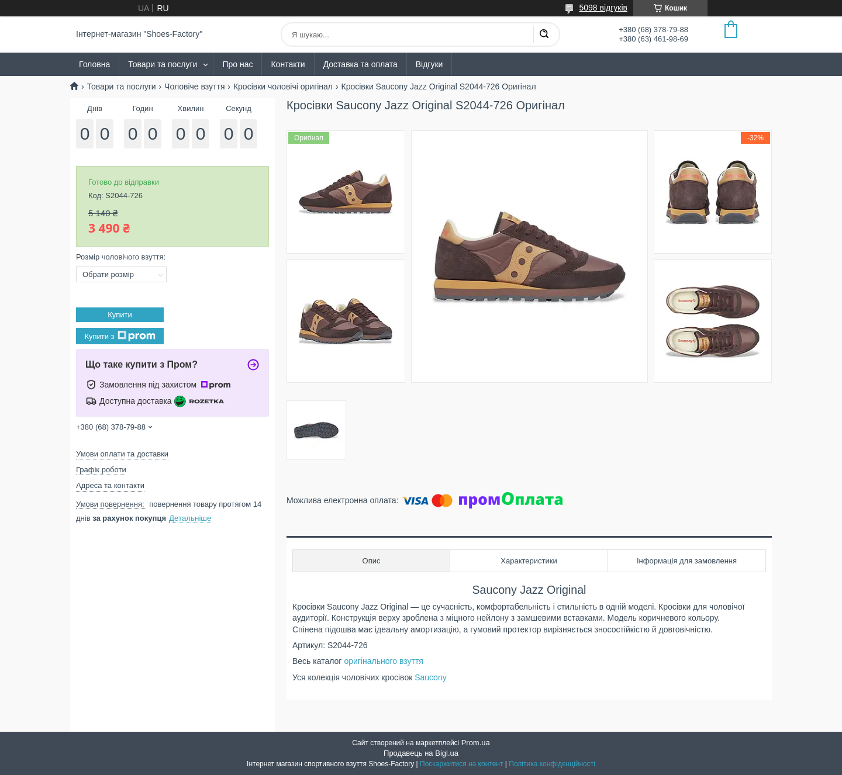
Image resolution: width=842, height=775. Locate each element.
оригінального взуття (383, 661)
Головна (94, 64)
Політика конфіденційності (552, 764)
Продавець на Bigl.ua (421, 753)
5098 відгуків (603, 7)
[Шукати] (543, 34)
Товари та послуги (162, 64)
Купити (120, 314)
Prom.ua (475, 742)
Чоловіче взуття (194, 86)
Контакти (288, 64)
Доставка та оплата (360, 64)
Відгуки (429, 64)
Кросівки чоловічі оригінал (283, 86)
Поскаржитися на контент (461, 764)
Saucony (431, 677)
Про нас (237, 64)
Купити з (119, 336)
